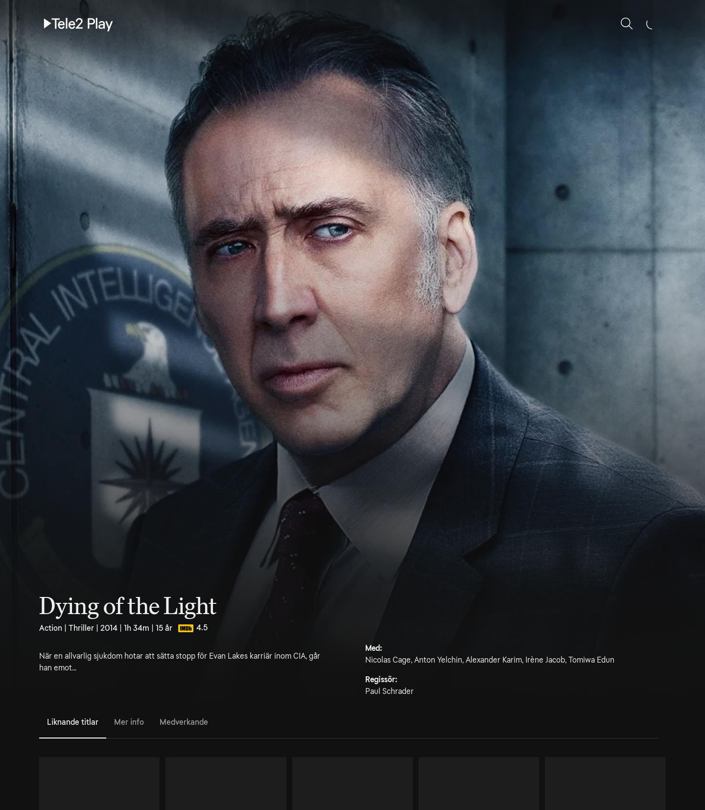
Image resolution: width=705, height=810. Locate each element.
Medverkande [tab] (184, 722)
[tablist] (348, 722)
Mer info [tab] (129, 722)
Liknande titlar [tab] (72, 722)
